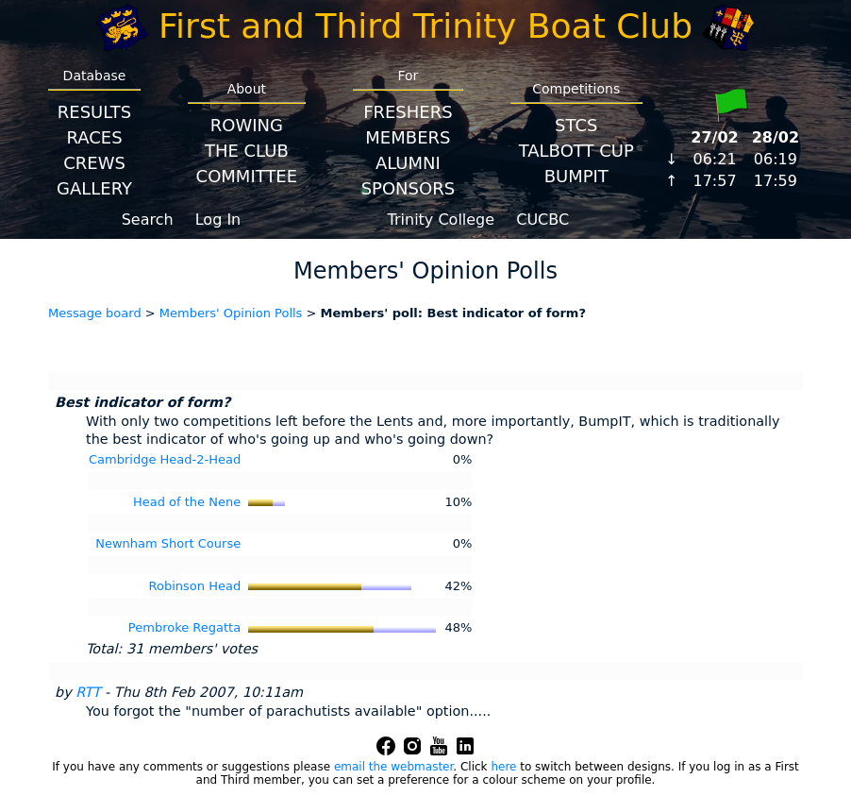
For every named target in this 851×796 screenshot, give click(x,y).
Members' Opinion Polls (231, 313)
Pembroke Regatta (184, 627)
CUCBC (542, 220)
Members (407, 137)
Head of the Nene (187, 502)
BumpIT (576, 176)
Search (148, 220)
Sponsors (408, 188)
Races (94, 137)
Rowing (246, 125)
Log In (218, 220)
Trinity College (441, 220)
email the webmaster (393, 766)
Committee (247, 176)
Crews (94, 163)
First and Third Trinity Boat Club (425, 26)
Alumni (408, 163)
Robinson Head (195, 586)
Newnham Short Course (168, 543)
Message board (95, 313)
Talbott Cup (576, 151)
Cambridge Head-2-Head (165, 459)
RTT (87, 692)
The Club (247, 151)
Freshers (408, 112)
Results (94, 112)
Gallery (94, 188)
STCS (576, 125)
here (503, 766)
